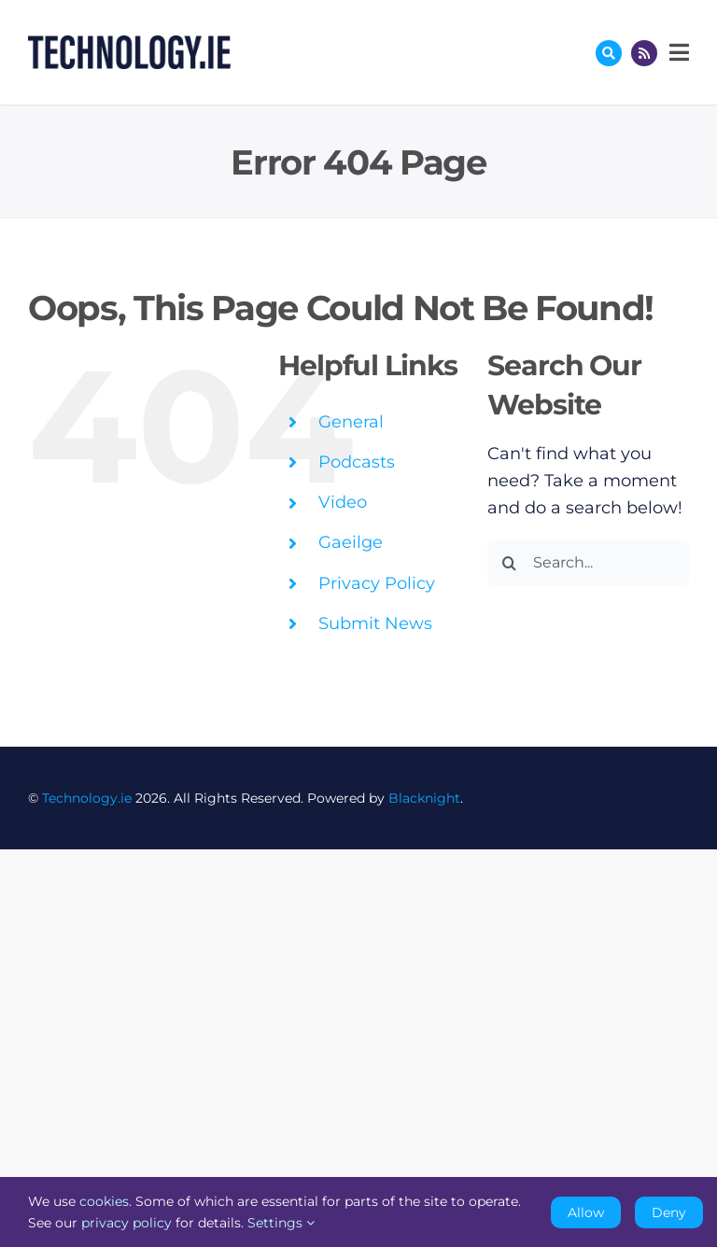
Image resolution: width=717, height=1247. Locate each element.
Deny (669, 1212)
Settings (281, 1222)
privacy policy (126, 1222)
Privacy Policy (376, 583)
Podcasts (356, 462)
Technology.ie (87, 798)
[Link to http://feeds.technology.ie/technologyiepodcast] (644, 53)
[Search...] (588, 562)
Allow (586, 1212)
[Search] (509, 562)
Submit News (375, 623)
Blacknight (424, 798)
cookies (104, 1201)
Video (342, 502)
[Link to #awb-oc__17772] (609, 53)
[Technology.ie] (129, 44)
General (351, 422)
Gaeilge (350, 542)
